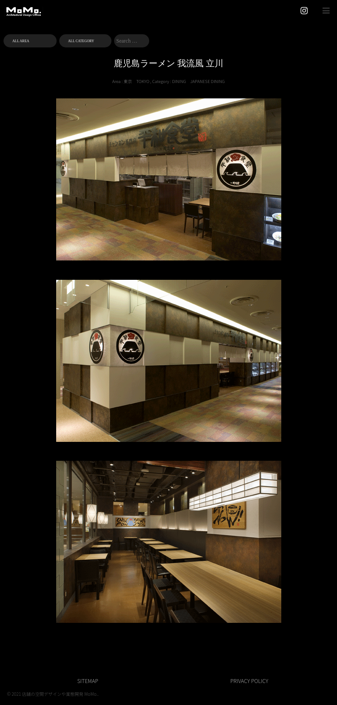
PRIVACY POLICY (249, 680)
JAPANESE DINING (207, 81)
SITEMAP (87, 680)
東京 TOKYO (137, 81)
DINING (179, 81)
